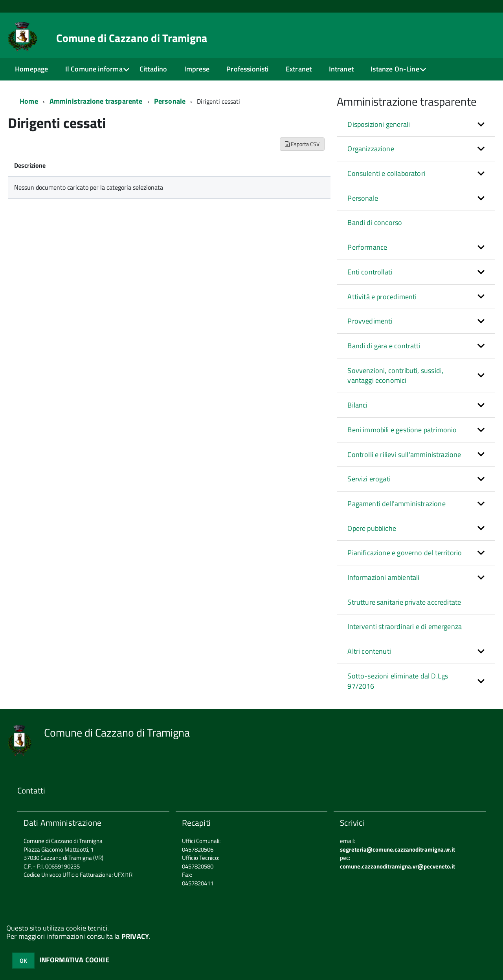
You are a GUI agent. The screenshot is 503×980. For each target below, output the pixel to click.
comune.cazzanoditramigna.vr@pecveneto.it (397, 866)
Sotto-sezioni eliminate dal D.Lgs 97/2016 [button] (397, 681)
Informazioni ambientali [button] (383, 577)
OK (23, 960)
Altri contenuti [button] (369, 651)
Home (29, 101)
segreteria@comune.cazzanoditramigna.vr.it (397, 849)
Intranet (341, 69)
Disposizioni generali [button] (378, 124)
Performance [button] (367, 247)
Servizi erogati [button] (369, 479)
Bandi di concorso (374, 222)
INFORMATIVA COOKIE (74, 959)
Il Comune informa (94, 69)
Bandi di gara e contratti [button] (383, 345)
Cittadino (153, 69)
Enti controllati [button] (369, 272)
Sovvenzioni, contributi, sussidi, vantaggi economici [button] (395, 375)
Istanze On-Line (395, 69)
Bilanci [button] (357, 405)
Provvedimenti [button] (369, 321)
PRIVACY (135, 936)
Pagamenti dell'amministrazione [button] (396, 503)
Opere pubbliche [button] (371, 528)
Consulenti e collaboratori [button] (386, 173)
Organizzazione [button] (370, 148)
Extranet (299, 69)
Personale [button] (362, 198)
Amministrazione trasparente (96, 101)
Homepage (31, 69)
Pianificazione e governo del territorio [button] (404, 552)
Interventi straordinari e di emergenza (404, 626)
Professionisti (247, 69)
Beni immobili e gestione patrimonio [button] (402, 429)
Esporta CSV (302, 144)
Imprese (196, 69)
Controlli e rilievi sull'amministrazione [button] (404, 454)
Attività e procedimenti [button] (382, 296)
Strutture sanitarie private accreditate (404, 602)
